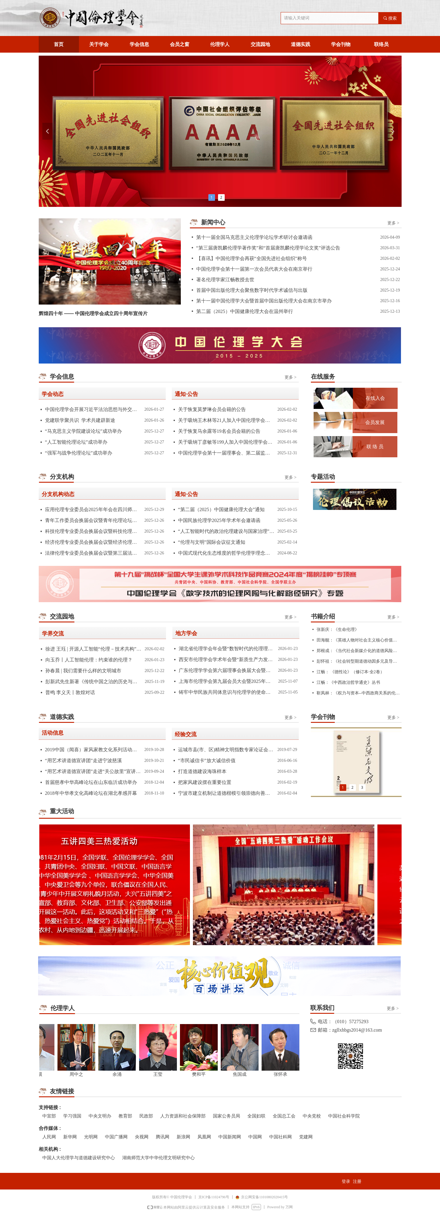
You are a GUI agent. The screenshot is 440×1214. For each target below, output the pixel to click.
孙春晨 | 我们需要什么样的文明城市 (83, 670)
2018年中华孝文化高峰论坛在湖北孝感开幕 (91, 793)
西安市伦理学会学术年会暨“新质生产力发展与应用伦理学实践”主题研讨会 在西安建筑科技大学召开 (227, 659)
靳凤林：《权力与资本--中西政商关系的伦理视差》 (358, 693)
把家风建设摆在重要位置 (204, 782)
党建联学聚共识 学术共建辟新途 (80, 420)
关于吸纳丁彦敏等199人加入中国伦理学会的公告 (226, 442)
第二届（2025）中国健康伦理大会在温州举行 (244, 311)
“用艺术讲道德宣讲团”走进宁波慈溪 (83, 760)
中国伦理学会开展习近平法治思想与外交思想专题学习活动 (93, 409)
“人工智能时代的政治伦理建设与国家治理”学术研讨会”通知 (226, 531)
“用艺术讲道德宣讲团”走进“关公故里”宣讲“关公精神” (93, 771)
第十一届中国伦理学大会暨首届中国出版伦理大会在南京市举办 (264, 300)
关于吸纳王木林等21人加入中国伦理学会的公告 (226, 420)
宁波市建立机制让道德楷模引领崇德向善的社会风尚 (226, 793)
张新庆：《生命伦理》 (338, 629)
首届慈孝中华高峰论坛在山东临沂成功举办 (91, 782)
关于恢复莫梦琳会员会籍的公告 (212, 409)
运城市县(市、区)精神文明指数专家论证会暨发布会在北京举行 (226, 749)
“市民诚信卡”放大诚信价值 (207, 760)
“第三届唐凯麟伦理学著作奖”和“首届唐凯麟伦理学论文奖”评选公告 (268, 247)
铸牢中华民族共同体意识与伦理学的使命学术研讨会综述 (227, 692)
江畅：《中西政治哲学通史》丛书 (348, 682)
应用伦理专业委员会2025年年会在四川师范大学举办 (93, 509)
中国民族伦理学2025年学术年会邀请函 (219, 520)
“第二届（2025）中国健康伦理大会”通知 (221, 509)
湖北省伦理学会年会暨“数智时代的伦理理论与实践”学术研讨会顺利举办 (227, 648)
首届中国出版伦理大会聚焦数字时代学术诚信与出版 (252, 290)
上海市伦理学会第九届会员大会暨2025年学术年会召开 (227, 681)
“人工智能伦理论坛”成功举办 (76, 442)
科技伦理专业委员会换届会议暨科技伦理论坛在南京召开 (93, 531)
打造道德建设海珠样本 (202, 771)
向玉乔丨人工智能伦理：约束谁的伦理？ (88, 659)
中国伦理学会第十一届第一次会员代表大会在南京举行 (254, 269)
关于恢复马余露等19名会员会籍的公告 (219, 431)
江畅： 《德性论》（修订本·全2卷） (350, 672)
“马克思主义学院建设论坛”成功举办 (83, 431)
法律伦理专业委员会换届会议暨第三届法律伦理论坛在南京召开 (93, 553)
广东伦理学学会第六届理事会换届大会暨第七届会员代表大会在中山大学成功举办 (227, 670)
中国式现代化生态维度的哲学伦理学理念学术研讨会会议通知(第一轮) (226, 553)
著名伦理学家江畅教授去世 (225, 279)
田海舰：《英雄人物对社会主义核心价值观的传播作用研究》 (358, 640)
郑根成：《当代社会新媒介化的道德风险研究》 (358, 650)
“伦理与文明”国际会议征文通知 (211, 542)
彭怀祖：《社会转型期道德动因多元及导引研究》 (358, 661)
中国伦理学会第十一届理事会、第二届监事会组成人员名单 (226, 452)
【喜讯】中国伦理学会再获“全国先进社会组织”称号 (251, 258)
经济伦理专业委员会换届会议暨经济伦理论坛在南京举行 (93, 542)
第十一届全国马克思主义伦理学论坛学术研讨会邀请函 (254, 237)
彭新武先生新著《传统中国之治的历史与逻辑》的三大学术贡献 (93, 681)
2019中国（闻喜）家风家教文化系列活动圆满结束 (93, 749)
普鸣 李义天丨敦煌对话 (70, 692)
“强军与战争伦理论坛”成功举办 (78, 452)
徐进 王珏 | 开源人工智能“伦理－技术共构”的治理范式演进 (93, 648)
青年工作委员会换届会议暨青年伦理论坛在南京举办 (93, 520)
